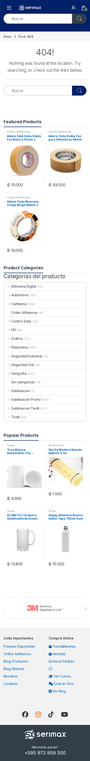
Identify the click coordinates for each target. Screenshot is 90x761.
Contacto (11, 684)
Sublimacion (17, 391)
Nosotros (11, 676)
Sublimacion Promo (22, 399)
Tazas (11, 445)
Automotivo (16, 295)
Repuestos (16, 347)
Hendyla (57, 654)
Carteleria (15, 304)
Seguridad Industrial (23, 356)
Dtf (10, 330)
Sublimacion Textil (21, 408)
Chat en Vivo (61, 684)
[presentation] (85, 608)
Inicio (8, 36)
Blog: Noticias (14, 669)
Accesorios (56, 445)
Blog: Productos (16, 661)
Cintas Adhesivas (18, 131)
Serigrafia (15, 373)
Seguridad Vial (19, 365)
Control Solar (17, 321)
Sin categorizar (19, 382)
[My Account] (73, 8)
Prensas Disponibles (19, 646)
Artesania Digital (20, 286)
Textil (12, 417)
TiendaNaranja (62, 646)
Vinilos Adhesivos (17, 654)
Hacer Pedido (61, 661)
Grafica (13, 338)
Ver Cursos (60, 676)
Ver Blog (57, 691)
